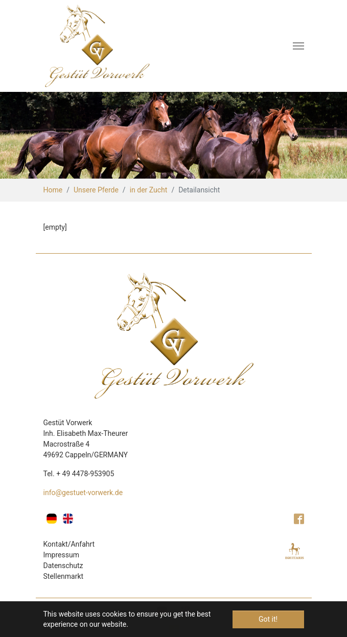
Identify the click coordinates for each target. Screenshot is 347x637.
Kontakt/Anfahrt (69, 544)
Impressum (61, 555)
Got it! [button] (268, 619)
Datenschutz (63, 565)
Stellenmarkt (63, 576)
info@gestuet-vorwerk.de (83, 492)
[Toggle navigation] (298, 46)
